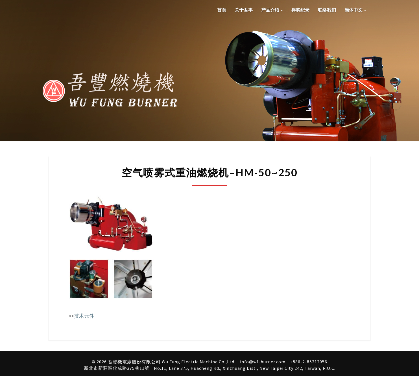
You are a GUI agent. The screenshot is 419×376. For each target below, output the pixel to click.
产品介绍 (272, 9)
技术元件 (84, 316)
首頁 (221, 9)
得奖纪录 (300, 9)
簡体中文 (355, 9)
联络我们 (327, 9)
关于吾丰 (244, 9)
